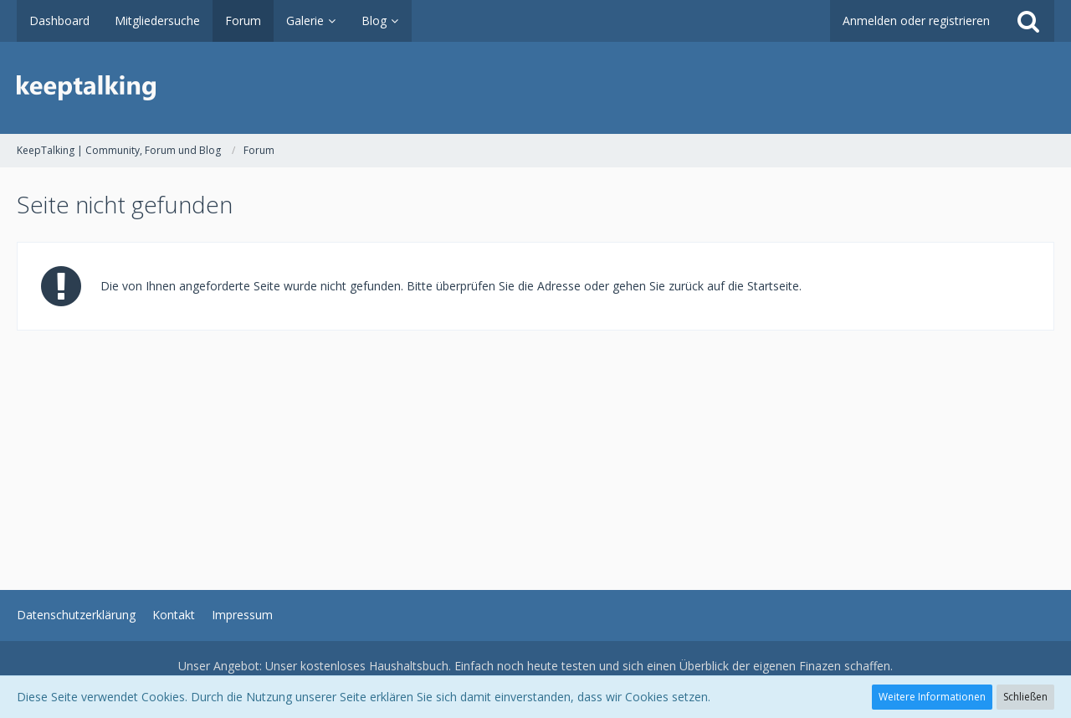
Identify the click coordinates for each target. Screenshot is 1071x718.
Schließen (1025, 697)
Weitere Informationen (932, 697)
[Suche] (1028, 21)
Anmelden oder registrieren (916, 20)
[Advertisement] (519, 448)
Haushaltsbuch (408, 666)
